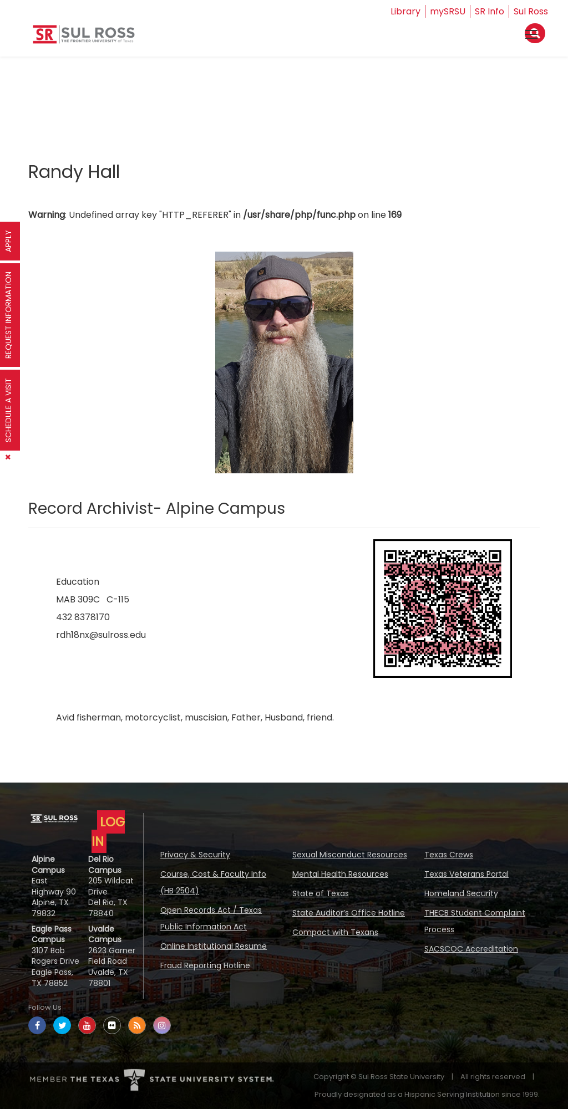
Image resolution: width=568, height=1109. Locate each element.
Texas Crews (448, 854)
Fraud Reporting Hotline (205, 965)
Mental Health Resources (340, 874)
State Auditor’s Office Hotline (348, 912)
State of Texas (320, 893)
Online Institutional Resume (213, 946)
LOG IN (108, 831)
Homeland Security (461, 893)
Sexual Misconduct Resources (349, 854)
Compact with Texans (335, 932)
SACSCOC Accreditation (471, 948)
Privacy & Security (195, 854)
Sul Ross (531, 11)
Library (405, 11)
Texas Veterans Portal (466, 874)
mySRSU (447, 11)
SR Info (489, 11)
